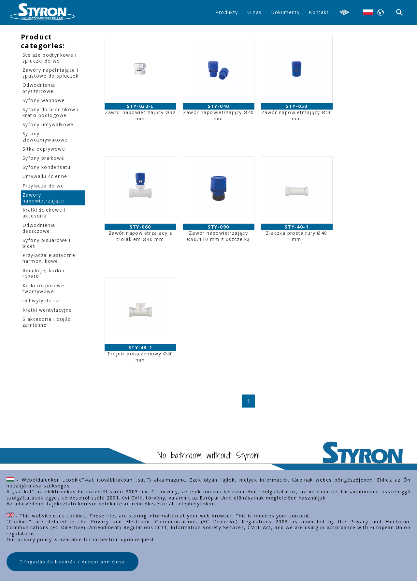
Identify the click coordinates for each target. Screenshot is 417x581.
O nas (254, 12)
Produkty (226, 12)
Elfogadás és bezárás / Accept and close (72, 562)
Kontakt (319, 12)
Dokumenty (285, 12)
